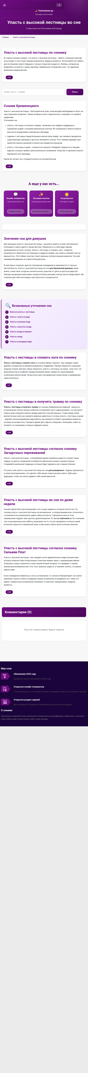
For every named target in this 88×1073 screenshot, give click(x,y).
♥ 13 (9, 77)
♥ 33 (9, 432)
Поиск (78, 92)
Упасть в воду (16, 337)
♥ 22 (9, 484)
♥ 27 (9, 285)
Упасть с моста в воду (20, 317)
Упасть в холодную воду (21, 341)
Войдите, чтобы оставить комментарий (65, 612)
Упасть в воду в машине (21, 332)
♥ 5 (9, 385)
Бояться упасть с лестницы (22, 312)
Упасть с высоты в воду (21, 327)
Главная (5, 37)
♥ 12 (9, 532)
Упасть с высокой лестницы (24, 37)
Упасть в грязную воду (20, 322)
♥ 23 (9, 166)
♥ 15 (9, 592)
